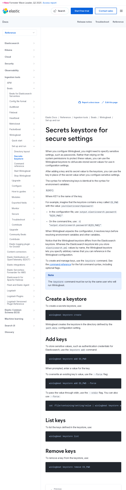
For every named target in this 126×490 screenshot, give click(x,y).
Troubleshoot (102, 21)
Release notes (84, 21)
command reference (60, 264)
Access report (49, 2)
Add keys (56, 338)
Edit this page (109, 102)
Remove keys (60, 450)
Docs (5, 21)
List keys (55, 419)
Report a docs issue (88, 102)
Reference (118, 21)
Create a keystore (66, 298)
